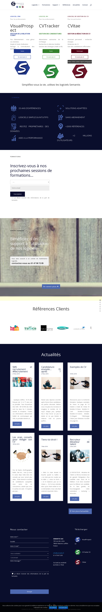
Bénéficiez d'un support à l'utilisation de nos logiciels (29, 243)
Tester (22, 51)
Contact (85, 5)
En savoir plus (22, 57)
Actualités (76, 5)
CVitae (74, 26)
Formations (46, 5)
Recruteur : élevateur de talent (79, 442)
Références (66, 5)
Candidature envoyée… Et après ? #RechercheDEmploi (51, 371)
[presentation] (25, 206)
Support (55, 5)
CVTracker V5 (86, 552)
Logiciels (35, 5)
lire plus (17, 424)
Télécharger (79, 51)
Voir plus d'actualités (80, 511)
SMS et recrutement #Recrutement (22, 369)
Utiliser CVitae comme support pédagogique (80, 61)
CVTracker (49, 26)
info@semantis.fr (58, 553)
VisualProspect (21, 28)
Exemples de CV (78, 366)
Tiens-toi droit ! (49, 439)
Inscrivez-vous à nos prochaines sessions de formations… (31, 170)
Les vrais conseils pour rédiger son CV (22, 439)
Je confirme (53, 607)
